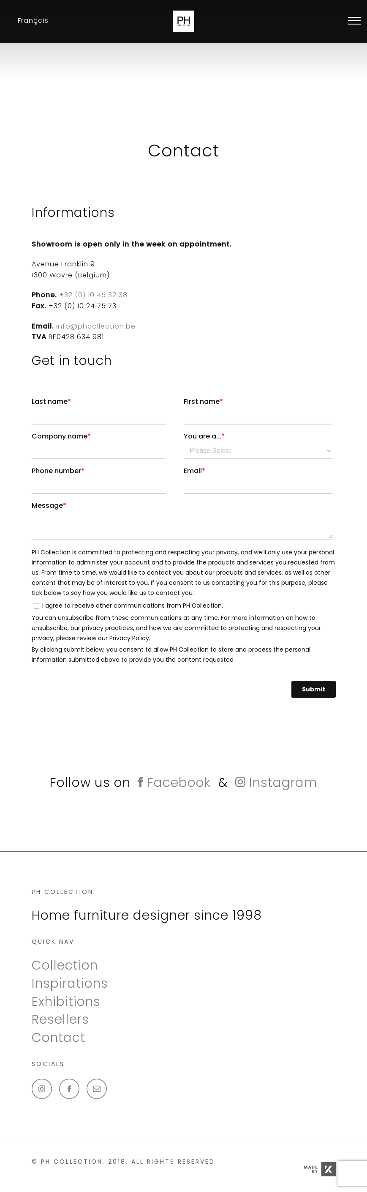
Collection (65, 965)
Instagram (276, 783)
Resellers (60, 1019)
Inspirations (70, 983)
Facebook (174, 783)
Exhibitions (66, 1002)
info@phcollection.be (96, 326)
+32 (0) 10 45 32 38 (92, 295)
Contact (58, 1038)
